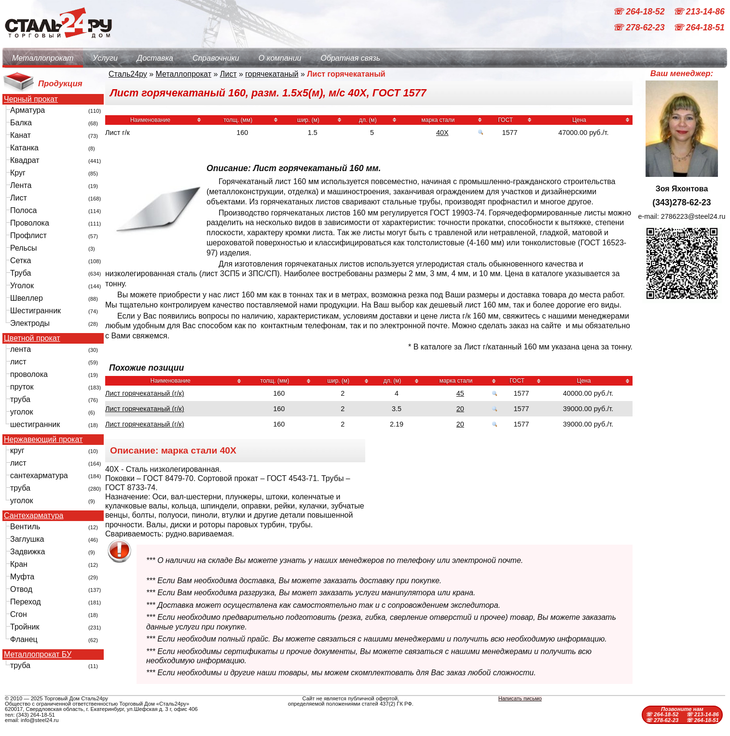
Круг (18, 173)
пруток (21, 387)
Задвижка (27, 552)
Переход (25, 602)
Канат (20, 135)
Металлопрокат (42, 58)
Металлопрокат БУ (37, 654)
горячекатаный (271, 74)
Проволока (29, 223)
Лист (18, 198)
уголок (21, 412)
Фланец (24, 639)
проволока (29, 374)
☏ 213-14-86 (699, 11)
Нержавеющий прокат (43, 439)
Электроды (30, 323)
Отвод (21, 589)
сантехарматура (39, 475)
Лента (20, 185)
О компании (280, 58)
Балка (21, 123)
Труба (20, 273)
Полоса (23, 210)
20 (460, 409)
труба (20, 399)
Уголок (22, 285)
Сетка (20, 260)
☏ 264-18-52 (640, 11)
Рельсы (23, 248)
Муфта (22, 577)
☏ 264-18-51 (699, 28)
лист (18, 362)
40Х (442, 132)
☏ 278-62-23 (640, 28)
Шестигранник (35, 311)
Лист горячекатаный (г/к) (144, 393)
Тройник (24, 627)
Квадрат (25, 160)
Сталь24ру (128, 74)
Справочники (216, 58)
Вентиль (25, 526)
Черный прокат (31, 99)
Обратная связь (350, 58)
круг (17, 450)
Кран (19, 564)
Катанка (24, 148)
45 (460, 393)
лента (20, 349)
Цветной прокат (32, 338)
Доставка (155, 58)
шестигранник (35, 424)
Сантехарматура (33, 516)
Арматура (27, 110)
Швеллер (26, 298)
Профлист (28, 235)
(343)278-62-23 (681, 202)
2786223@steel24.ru (693, 216)
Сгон (18, 614)
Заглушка (27, 539)
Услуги (105, 58)
